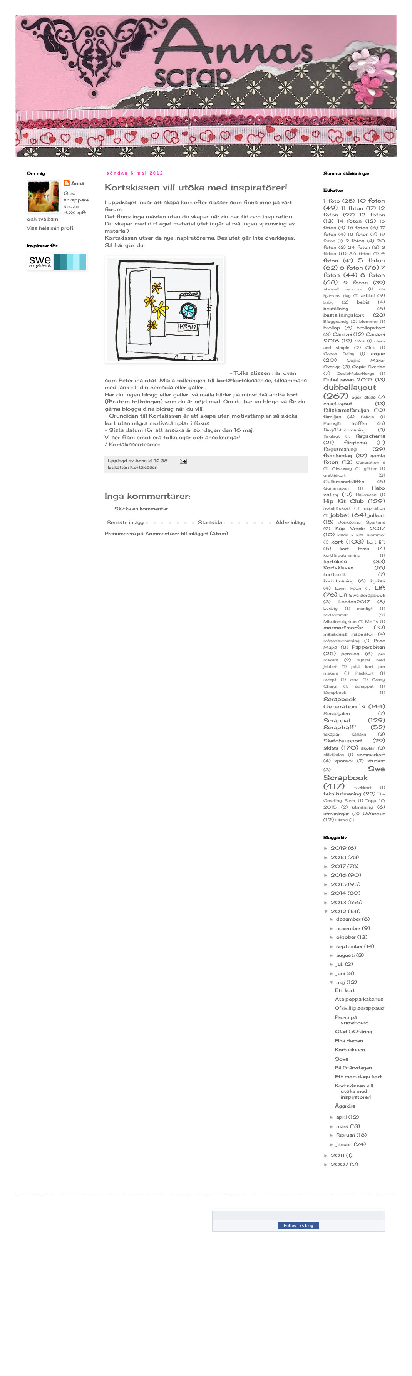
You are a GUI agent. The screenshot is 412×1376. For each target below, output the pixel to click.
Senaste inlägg (125, 522)
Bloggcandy (335, 321)
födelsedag (337, 455)
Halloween (366, 495)
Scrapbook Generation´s (344, 703)
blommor (368, 321)
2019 (339, 848)
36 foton (360, 254)
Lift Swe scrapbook (362, 595)
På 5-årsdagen (353, 1068)
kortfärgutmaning (341, 555)
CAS (360, 341)
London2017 (354, 601)
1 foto (331, 201)
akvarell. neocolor (343, 289)
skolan (368, 748)
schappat (364, 686)
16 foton (358, 227)
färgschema (370, 436)
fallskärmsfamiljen (346, 410)
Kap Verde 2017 (360, 528)
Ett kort (345, 990)
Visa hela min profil (51, 228)
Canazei (342, 334)
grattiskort (334, 475)
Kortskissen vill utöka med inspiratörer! (354, 1091)
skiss (330, 747)
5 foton (371, 260)
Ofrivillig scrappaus (359, 1008)
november (349, 928)
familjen (332, 417)
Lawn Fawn (348, 588)
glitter (370, 468)
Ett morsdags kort (358, 1076)
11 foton (352, 208)
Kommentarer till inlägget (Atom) (187, 533)
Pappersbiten (368, 647)
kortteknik (334, 574)
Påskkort (364, 673)
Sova (341, 1059)
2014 (339, 893)
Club (370, 348)
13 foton (372, 215)
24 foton (359, 247)
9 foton (355, 282)
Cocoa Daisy (339, 354)
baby (328, 302)
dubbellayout (349, 387)
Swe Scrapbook (354, 773)
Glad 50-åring (353, 1031)
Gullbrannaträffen (343, 481)
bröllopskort (371, 328)
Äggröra (345, 1106)
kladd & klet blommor (361, 535)
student (376, 761)
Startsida (210, 522)
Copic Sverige (368, 366)
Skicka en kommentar (141, 509)
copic (378, 353)
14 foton (349, 221)
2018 (339, 857)
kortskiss (335, 561)
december (349, 919)
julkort (376, 515)
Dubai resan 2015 (347, 380)
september (350, 946)
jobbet (339, 515)
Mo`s (371, 621)
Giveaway (342, 468)
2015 (339, 884)
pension (350, 653)
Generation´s (370, 462)
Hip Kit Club (343, 501)
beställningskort (343, 315)
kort (337, 541)
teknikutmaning (342, 794)
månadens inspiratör (348, 634)
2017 (339, 866)
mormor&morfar (343, 627)
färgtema (355, 442)
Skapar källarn (344, 734)
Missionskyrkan (340, 621)
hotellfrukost (337, 508)
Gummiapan (336, 488)
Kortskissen (143, 467)
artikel (368, 295)
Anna (141, 460)
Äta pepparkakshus (359, 999)
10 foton (371, 200)
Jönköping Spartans (361, 522)
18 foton (358, 234)
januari (345, 1144)
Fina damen (349, 1041)
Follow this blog (298, 1225)
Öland (341, 820)
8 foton (372, 275)
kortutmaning (338, 581)
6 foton (351, 267)
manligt (365, 608)
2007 (340, 1164)
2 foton (354, 240)
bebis (363, 302)
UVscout (374, 813)
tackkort (363, 787)
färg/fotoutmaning (344, 430)
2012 (339, 911)
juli (340, 964)
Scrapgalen (336, 713)
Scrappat (337, 720)
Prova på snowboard (352, 1019)
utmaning (362, 807)
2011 (338, 1155)
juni (341, 973)
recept (330, 680)
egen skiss (364, 397)
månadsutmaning (341, 641)
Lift (380, 587)
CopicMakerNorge (355, 373)
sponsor (343, 761)
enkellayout (337, 403)
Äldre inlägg (290, 522)
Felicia (367, 417)
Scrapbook (334, 692)
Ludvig (330, 608)
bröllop (331, 328)
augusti (346, 955)
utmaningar (336, 813)
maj (341, 982)
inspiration (374, 508)
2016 (339, 875)
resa (354, 680)
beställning (335, 308)
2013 (339, 902)
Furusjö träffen (345, 423)
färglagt (331, 436)
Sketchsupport (342, 740)
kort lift (376, 542)
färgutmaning (340, 449)
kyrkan (377, 581)
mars (343, 1126)
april (342, 1117)
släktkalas (333, 755)
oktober (346, 937)
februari (346, 1135)
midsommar (335, 615)
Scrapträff (339, 727)
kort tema (354, 548)
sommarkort (371, 754)
